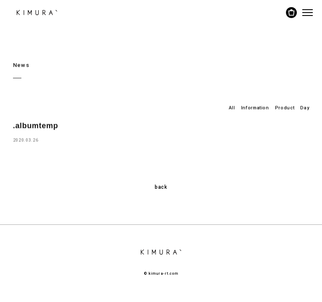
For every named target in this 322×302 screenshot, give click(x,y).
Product (285, 107)
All (232, 107)
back (161, 187)
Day (304, 107)
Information (255, 107)
